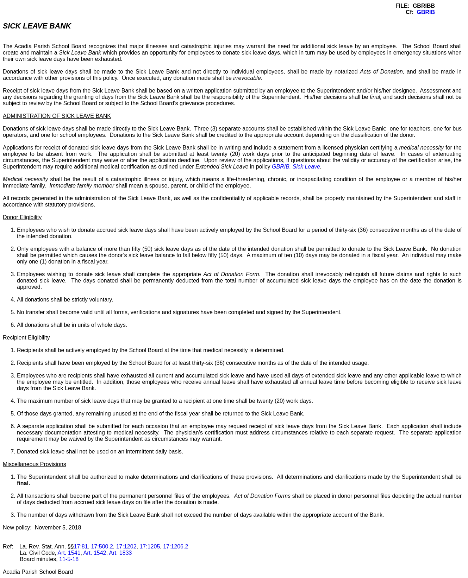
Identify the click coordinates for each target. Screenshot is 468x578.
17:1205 (149, 547)
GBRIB (426, 12)
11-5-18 (69, 559)
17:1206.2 (175, 547)
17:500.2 (102, 547)
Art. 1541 (69, 553)
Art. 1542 (94, 553)
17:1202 (126, 547)
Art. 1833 (120, 553)
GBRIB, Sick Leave (296, 167)
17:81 (81, 547)
